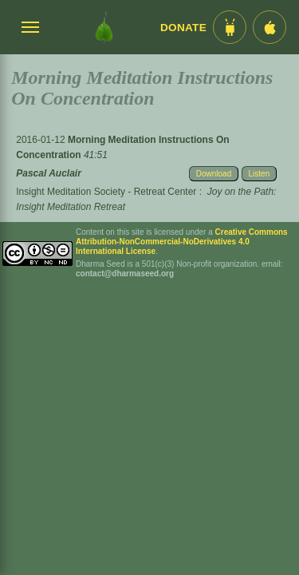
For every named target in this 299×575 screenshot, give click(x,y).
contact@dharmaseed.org (125, 273)
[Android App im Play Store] (229, 27)
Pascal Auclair (48, 173)
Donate (183, 28)
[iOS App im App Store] (269, 27)
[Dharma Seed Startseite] (104, 27)
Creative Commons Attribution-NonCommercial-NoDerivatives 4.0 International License (182, 242)
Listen (259, 173)
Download (213, 173)
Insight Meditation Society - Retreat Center (106, 191)
